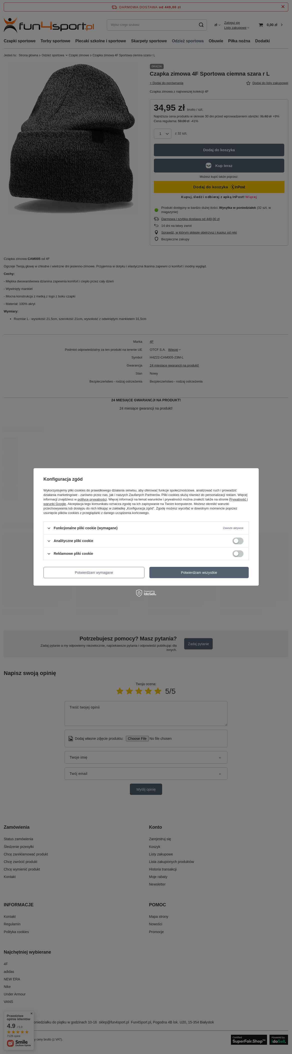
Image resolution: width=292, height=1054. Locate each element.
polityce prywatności (92, 499)
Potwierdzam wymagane (94, 573)
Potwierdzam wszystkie (199, 573)
